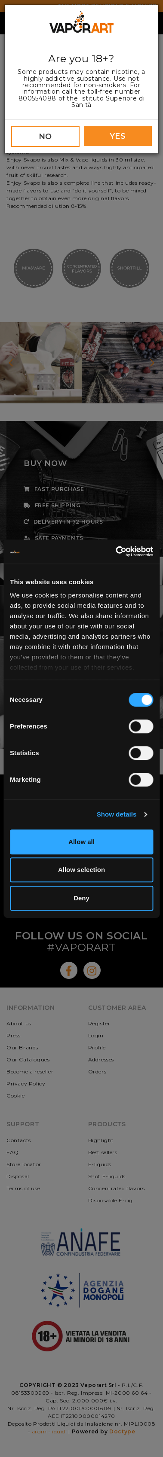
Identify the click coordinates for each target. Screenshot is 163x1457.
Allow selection (81, 869)
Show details (117, 814)
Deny (81, 898)
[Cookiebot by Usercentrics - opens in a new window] (116, 551)
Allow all (81, 841)
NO (45, 136)
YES (118, 136)
